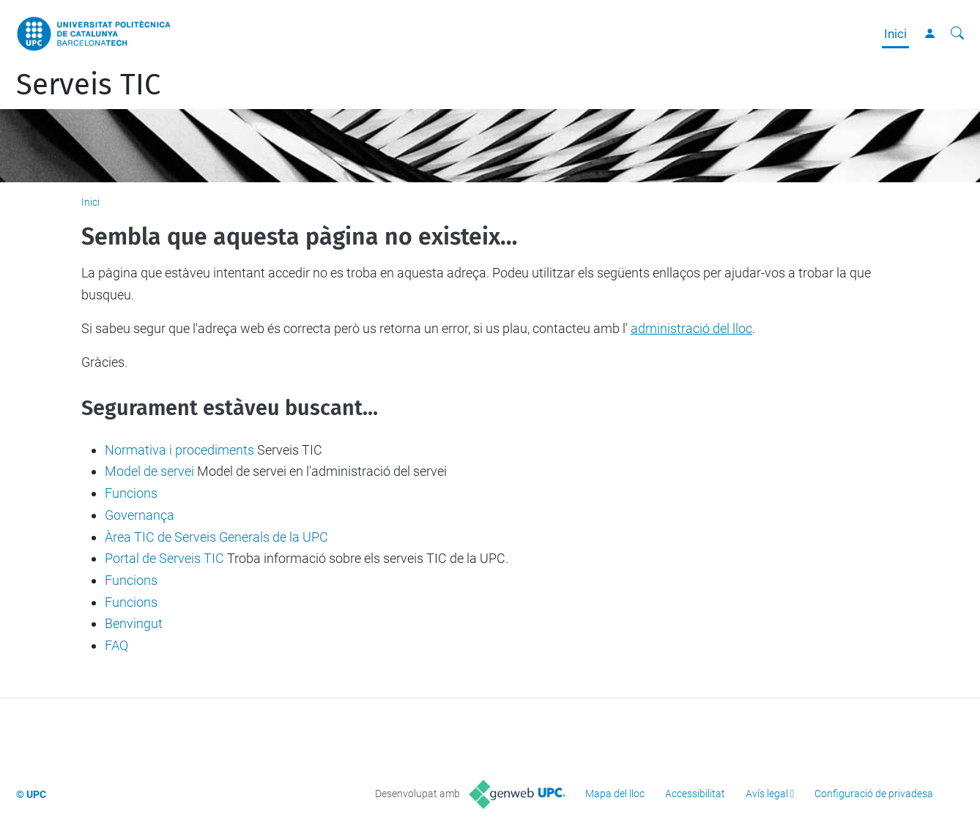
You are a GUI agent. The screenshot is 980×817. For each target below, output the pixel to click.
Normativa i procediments (179, 450)
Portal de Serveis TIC (164, 558)
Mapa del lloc (615, 793)
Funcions (131, 493)
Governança (139, 515)
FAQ (116, 645)
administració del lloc (691, 328)
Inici (895, 33)
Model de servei (149, 471)
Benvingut (134, 623)
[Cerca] (957, 34)
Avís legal (767, 793)
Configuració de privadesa (873, 793)
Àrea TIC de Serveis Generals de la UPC (216, 537)
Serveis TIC (88, 84)
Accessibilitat (695, 793)
